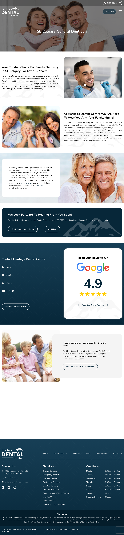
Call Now (52, 229)
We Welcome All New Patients (80, 367)
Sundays (89, 493)
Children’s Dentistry (51, 489)
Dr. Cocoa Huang (30, 518)
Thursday (89, 482)
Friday (88, 486)
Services (76, 453)
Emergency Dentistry (51, 474)
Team (88, 453)
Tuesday (89, 474)
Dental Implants (49, 500)
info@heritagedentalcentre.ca (16, 482)
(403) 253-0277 (42, 185)
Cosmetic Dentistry (50, 478)
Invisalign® (47, 497)
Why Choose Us (60, 453)
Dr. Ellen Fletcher (53, 518)
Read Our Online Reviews (93, 305)
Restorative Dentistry (51, 482)
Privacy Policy (51, 529)
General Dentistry (50, 471)
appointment (26, 183)
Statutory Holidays (93, 497)
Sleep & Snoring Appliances (54, 504)
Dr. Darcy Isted (41, 518)
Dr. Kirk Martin (7, 518)
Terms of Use (64, 529)
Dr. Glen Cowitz (68, 518)
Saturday (89, 489)
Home (45, 453)
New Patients (101, 453)
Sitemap (75, 529)
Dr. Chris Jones (18, 518)
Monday (89, 471)
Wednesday (91, 478)
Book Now (108, 12)
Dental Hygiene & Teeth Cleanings (56, 493)
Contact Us (117, 453)
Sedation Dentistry (50, 486)
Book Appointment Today (23, 229)
